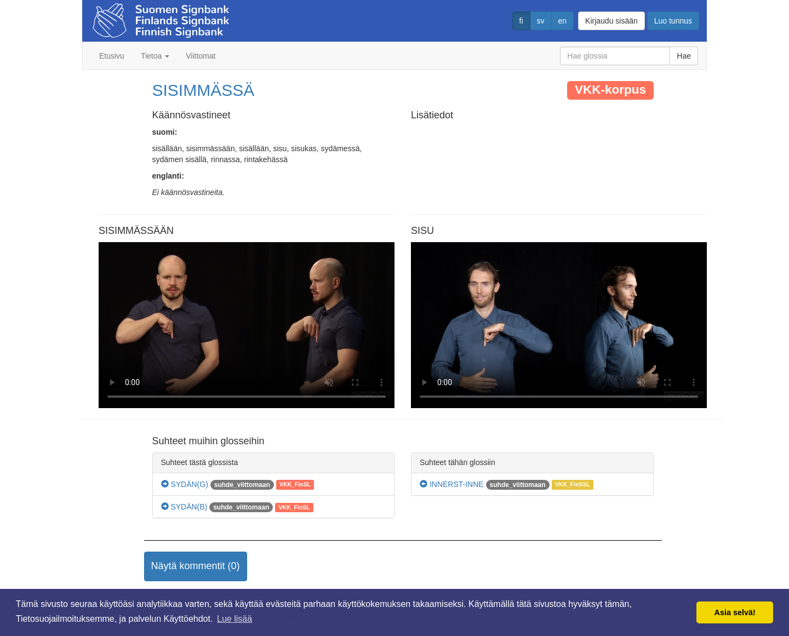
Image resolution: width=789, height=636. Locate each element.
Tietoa (155, 55)
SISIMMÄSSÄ (203, 90)
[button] (195, 566)
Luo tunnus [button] (673, 20)
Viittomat (200, 55)
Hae (684, 55)
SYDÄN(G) (184, 484)
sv (541, 20)
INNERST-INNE (452, 484)
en (562, 20)
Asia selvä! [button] (735, 612)
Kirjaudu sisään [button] (611, 20)
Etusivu (111, 55)
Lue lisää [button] (234, 618)
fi (521, 20)
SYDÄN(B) (184, 506)
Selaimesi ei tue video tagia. (247, 325)
